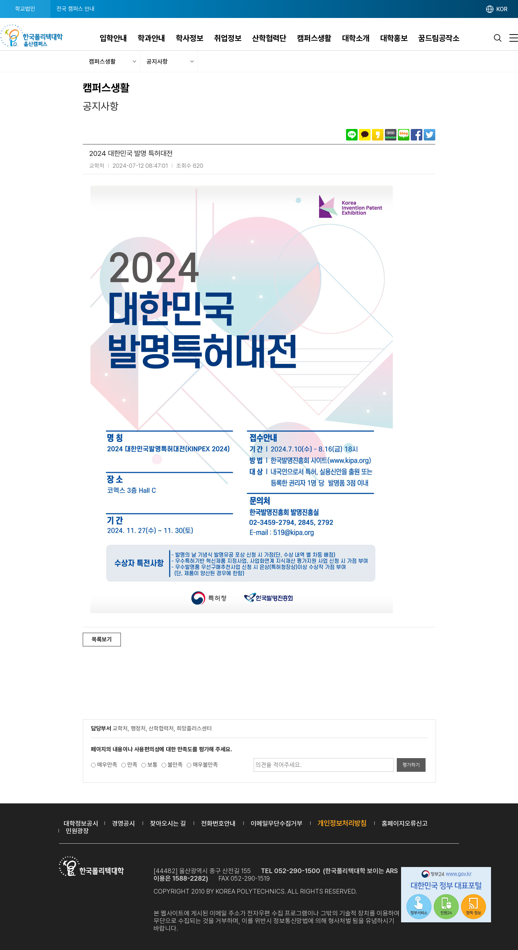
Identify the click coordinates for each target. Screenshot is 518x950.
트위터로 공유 (429, 134)
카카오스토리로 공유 (377, 134)
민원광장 (77, 831)
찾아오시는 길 (168, 823)
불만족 (175, 764)
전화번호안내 (218, 823)
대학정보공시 (81, 823)
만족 (132, 764)
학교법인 (25, 8)
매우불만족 (205, 764)
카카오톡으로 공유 (365, 134)
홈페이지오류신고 (405, 823)
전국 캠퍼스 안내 (75, 8)
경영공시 (123, 823)
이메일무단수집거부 (277, 823)
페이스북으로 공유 (416, 134)
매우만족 (107, 764)
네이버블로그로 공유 (403, 134)
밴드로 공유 (390, 134)
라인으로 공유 (352, 134)
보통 (152, 764)
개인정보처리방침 (342, 823)
